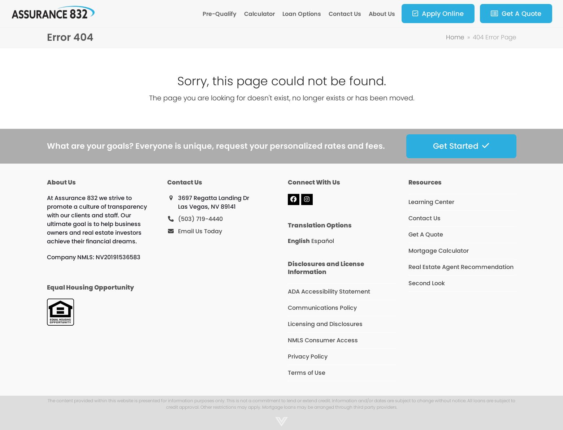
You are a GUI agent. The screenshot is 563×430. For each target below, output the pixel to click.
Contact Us (424, 218)
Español (322, 241)
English (299, 241)
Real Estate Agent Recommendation (461, 267)
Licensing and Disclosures (325, 324)
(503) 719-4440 (200, 219)
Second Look (426, 283)
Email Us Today (200, 231)
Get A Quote (425, 234)
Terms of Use (306, 373)
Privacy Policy (308, 356)
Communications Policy (322, 308)
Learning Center (431, 202)
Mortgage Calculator (438, 251)
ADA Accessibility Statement (329, 291)
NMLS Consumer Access (323, 340)
